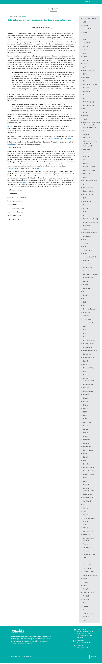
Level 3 (85, 364)
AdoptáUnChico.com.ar (91, 29)
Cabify (85, 115)
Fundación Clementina (90, 222)
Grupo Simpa (87, 267)
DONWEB (86, 174)
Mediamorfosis (88, 384)
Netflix (85, 419)
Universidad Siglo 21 (90, 575)
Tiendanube (87, 551)
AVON (85, 63)
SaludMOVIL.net (88, 497)
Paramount (87, 446)
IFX (84, 298)
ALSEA (85, 46)
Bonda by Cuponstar (90, 84)
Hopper (85, 285)
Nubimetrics (87, 429)
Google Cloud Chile (90, 257)
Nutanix (24, 16)
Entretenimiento (88, 187)
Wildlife (86, 599)
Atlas (85, 56)
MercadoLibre (88, 391)
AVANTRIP (86, 60)
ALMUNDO (86, 43)
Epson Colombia (88, 194)
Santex (85, 508)
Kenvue (85, 330)
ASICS (85, 50)
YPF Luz (86, 617)
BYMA (85, 112)
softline (86, 528)
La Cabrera (87, 354)
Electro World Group (90, 180)
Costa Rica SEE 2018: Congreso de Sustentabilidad (90, 143)
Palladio (86, 443)
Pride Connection (89, 467)
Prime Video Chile (89, 471)
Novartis (86, 426)
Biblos (85, 74)
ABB (84, 22)
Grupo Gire (87, 264)
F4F (84, 198)
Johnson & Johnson (89, 323)
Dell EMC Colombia (89, 167)
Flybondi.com (87, 212)
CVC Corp (86, 156)
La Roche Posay (88, 357)
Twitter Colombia (89, 572)
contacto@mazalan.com (84, 642)
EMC (84, 184)
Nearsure (86, 408)
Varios (85, 578)
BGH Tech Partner (89, 70)
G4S (84, 239)
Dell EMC (86, 163)
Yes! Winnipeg (88, 613)
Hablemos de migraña (90, 274)
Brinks (85, 98)
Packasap (86, 440)
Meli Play (86, 387)
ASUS (85, 53)
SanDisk (86, 504)
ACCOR (85, 25)
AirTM (85, 32)
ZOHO (85, 620)
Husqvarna (86, 288)
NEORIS (85, 412)
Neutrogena (87, 422)
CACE (85, 119)
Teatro (85, 544)
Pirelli (85, 453)
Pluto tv (86, 457)
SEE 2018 (86, 511)
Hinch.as (86, 281)
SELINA (85, 515)
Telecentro (87, 547)
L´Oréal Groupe (88, 343)
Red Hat (86, 485)
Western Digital (88, 592)
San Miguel (87, 501)
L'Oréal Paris (87, 347)
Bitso (85, 81)
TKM (84, 558)
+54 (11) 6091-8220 (82, 647)
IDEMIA (85, 295)
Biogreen (86, 77)
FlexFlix (85, 208)
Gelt (84, 246)
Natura (85, 405)
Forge (85, 215)
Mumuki (85, 398)
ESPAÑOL (88, 2)
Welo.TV (86, 589)
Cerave (85, 131)
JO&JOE (86, 316)
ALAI (84, 39)
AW (84, 67)
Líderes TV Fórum (89, 368)
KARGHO (86, 326)
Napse (85, 401)
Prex (84, 460)
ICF (84, 291)
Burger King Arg (88, 102)
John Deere (87, 319)
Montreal (86, 394)
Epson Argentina (88, 191)
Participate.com (88, 450)
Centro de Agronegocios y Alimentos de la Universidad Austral (91, 125)
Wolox (85, 603)
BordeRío (86, 88)
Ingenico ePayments (90, 309)
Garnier (85, 243)
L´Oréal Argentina (89, 340)
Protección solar (88, 474)
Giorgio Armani (88, 250)
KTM (84, 333)
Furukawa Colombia (90, 232)
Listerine (86, 375)
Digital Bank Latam (89, 170)
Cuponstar (86, 153)
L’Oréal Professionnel (90, 350)
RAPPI (85, 481)
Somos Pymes (88, 531)
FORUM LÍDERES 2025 (90, 219)
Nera (85, 415)
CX (84, 160)
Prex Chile (86, 464)
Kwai (84, 337)
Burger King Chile (89, 105)
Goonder (86, 260)
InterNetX (86, 312)
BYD (84, 109)
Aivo (84, 36)
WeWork (86, 596)
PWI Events (87, 478)
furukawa (86, 229)
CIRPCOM (86, 138)
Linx (84, 371)
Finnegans (86, 205)
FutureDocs (87, 236)
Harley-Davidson (89, 278)
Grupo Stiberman (89, 271)
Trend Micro (87, 565)
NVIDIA (85, 436)
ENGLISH (94, 2)
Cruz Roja (86, 149)
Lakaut (85, 361)
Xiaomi (85, 610)
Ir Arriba (93, 657)
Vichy (85, 585)
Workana (86, 606)
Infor (84, 305)
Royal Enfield (87, 494)
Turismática (87, 568)
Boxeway (86, 95)
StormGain (87, 534)
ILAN (84, 302)
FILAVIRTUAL (87, 201)
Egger (85, 177)
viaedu (85, 582)
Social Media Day (89, 518)
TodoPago (86, 561)
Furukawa (86, 226)
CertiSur (86, 134)
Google (85, 253)
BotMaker (86, 91)
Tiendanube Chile (89, 554)
